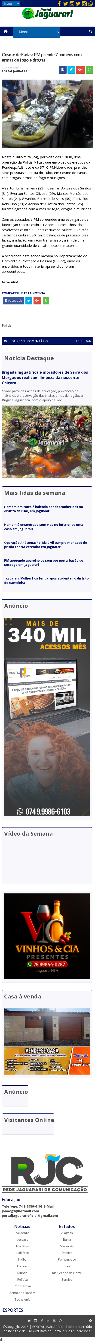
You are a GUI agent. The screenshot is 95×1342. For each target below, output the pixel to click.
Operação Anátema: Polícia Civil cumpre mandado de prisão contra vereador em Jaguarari (45, 544)
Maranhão (67, 1246)
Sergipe (67, 1279)
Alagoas (67, 1233)
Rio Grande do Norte (67, 1273)
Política (22, 1279)
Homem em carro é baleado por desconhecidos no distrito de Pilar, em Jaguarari (43, 509)
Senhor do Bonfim (22, 1293)
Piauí (67, 1266)
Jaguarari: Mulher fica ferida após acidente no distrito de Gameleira (46, 580)
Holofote (22, 1253)
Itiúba (22, 1259)
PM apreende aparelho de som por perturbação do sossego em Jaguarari (43, 562)
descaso (22, 1239)
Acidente (22, 1233)
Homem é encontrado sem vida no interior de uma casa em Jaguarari (43, 526)
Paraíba (67, 1253)
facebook (83, 341)
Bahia (67, 1239)
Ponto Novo (22, 1286)
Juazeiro (22, 1266)
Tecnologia (22, 1299)
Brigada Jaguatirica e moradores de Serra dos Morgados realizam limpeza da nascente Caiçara (45, 377)
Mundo (22, 1273)
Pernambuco (67, 1259)
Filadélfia (22, 1246)
